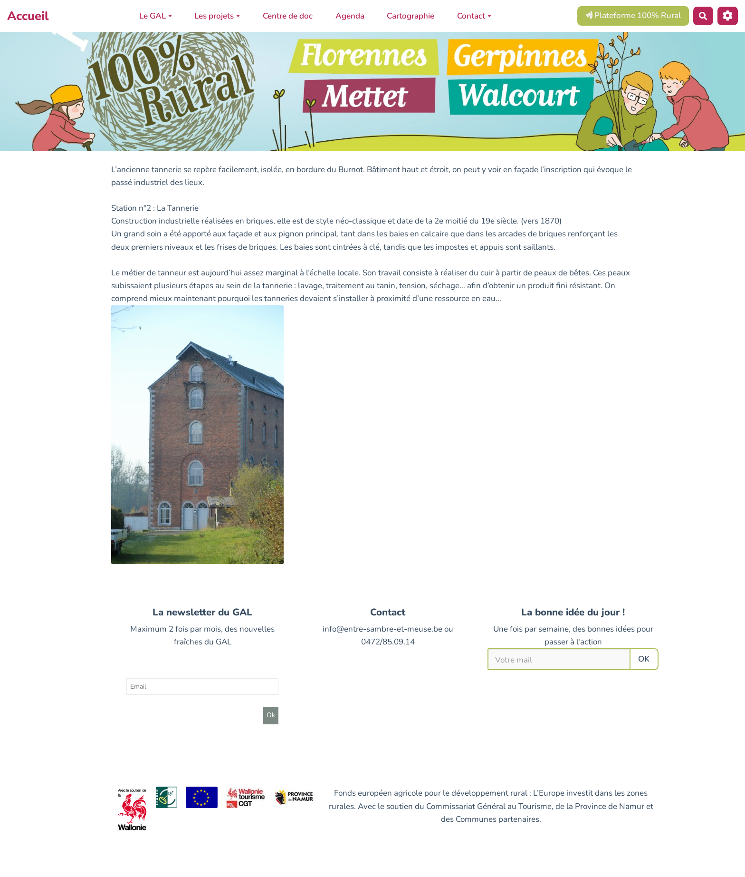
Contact (474, 15)
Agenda (349, 15)
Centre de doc (288, 15)
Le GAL (155, 15)
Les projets (217, 15)
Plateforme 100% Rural (633, 15)
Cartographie (410, 15)
